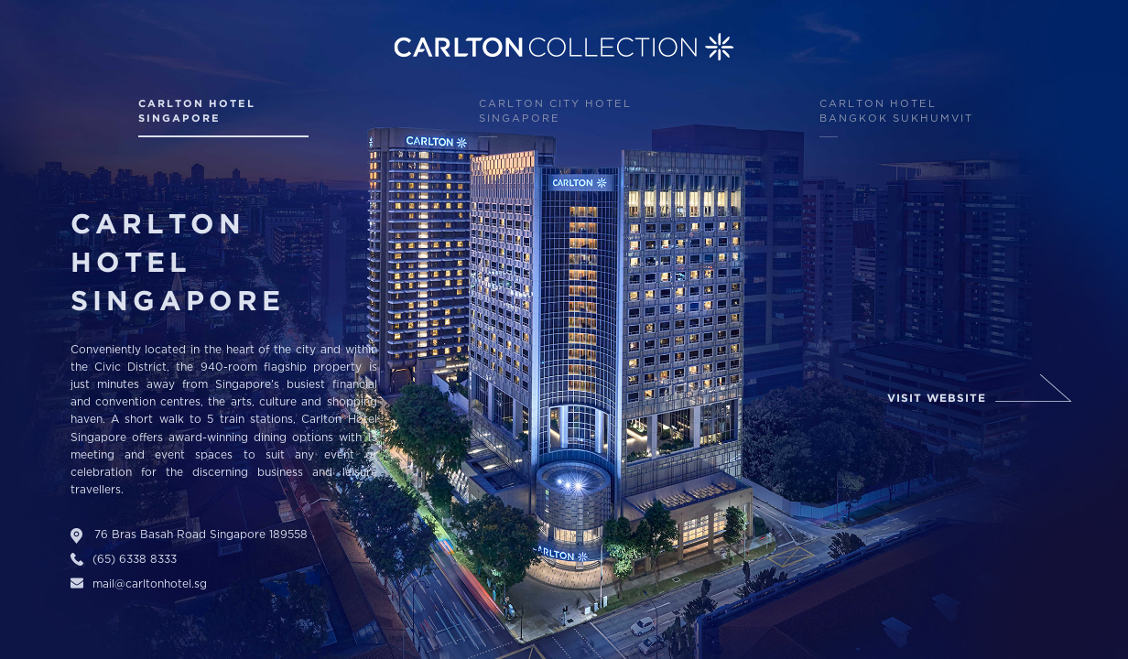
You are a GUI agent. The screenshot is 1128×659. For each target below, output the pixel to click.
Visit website (936, 399)
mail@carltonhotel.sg (149, 584)
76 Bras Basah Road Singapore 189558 (201, 535)
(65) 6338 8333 (134, 560)
